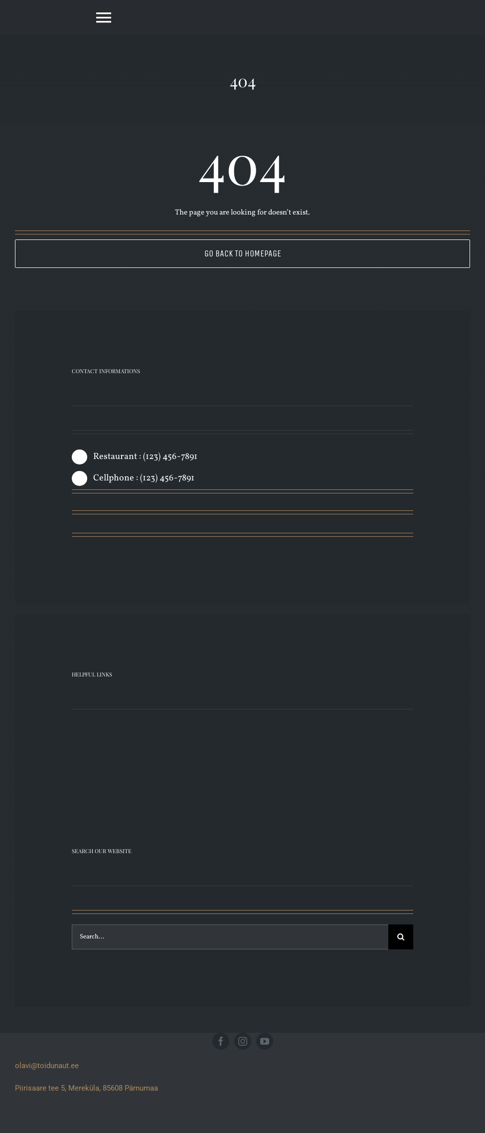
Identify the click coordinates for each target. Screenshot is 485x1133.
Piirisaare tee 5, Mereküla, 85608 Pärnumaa (86, 1088)
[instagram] (112, 529)
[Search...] (230, 936)
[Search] (400, 936)
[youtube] (264, 1041)
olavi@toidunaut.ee (47, 1065)
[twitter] (94, 529)
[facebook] (76, 529)
